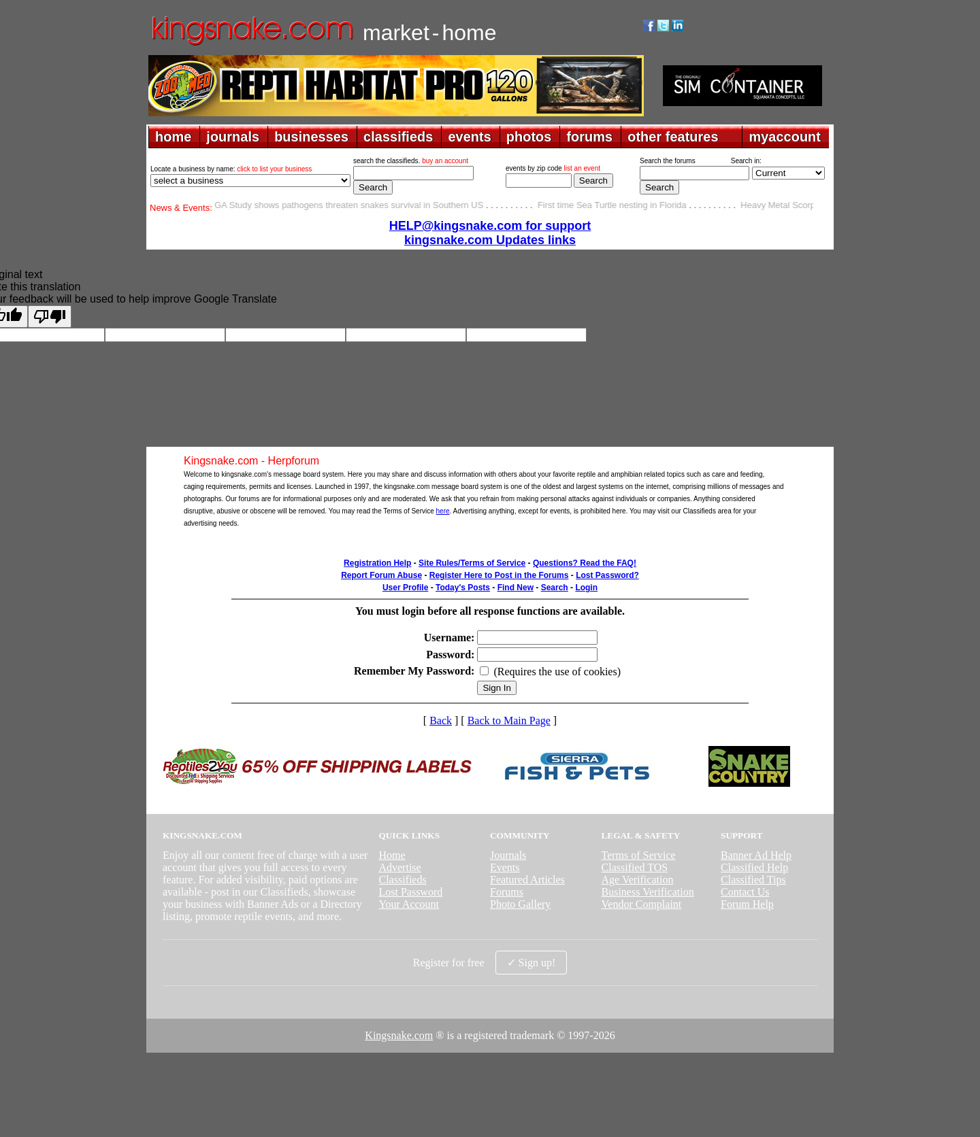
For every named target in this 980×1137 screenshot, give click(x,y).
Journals (508, 855)
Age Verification (638, 879)
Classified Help (754, 867)
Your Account (408, 904)
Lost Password (410, 892)
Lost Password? (607, 575)
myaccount (785, 136)
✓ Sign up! (531, 962)
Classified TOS (635, 867)
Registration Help (377, 563)
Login (586, 587)
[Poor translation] (49, 316)
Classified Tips (753, 879)
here (443, 511)
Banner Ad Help (756, 855)
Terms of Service (639, 855)
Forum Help (747, 904)
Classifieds (402, 879)
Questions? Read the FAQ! (584, 563)
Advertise (399, 867)
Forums (506, 892)
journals (232, 136)
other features (672, 136)
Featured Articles (527, 879)
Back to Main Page (509, 720)
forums (589, 136)
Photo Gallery (520, 904)
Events (505, 867)
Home (391, 855)
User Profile (405, 587)
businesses (311, 136)
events (469, 136)
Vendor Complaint (642, 904)
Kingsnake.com (399, 1035)
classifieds (398, 136)
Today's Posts (463, 587)
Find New (515, 587)
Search (554, 587)
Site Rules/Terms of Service (472, 563)
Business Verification (648, 892)
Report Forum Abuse (381, 575)
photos (529, 136)
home (173, 136)
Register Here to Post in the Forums (499, 575)
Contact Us (745, 892)
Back (440, 720)
